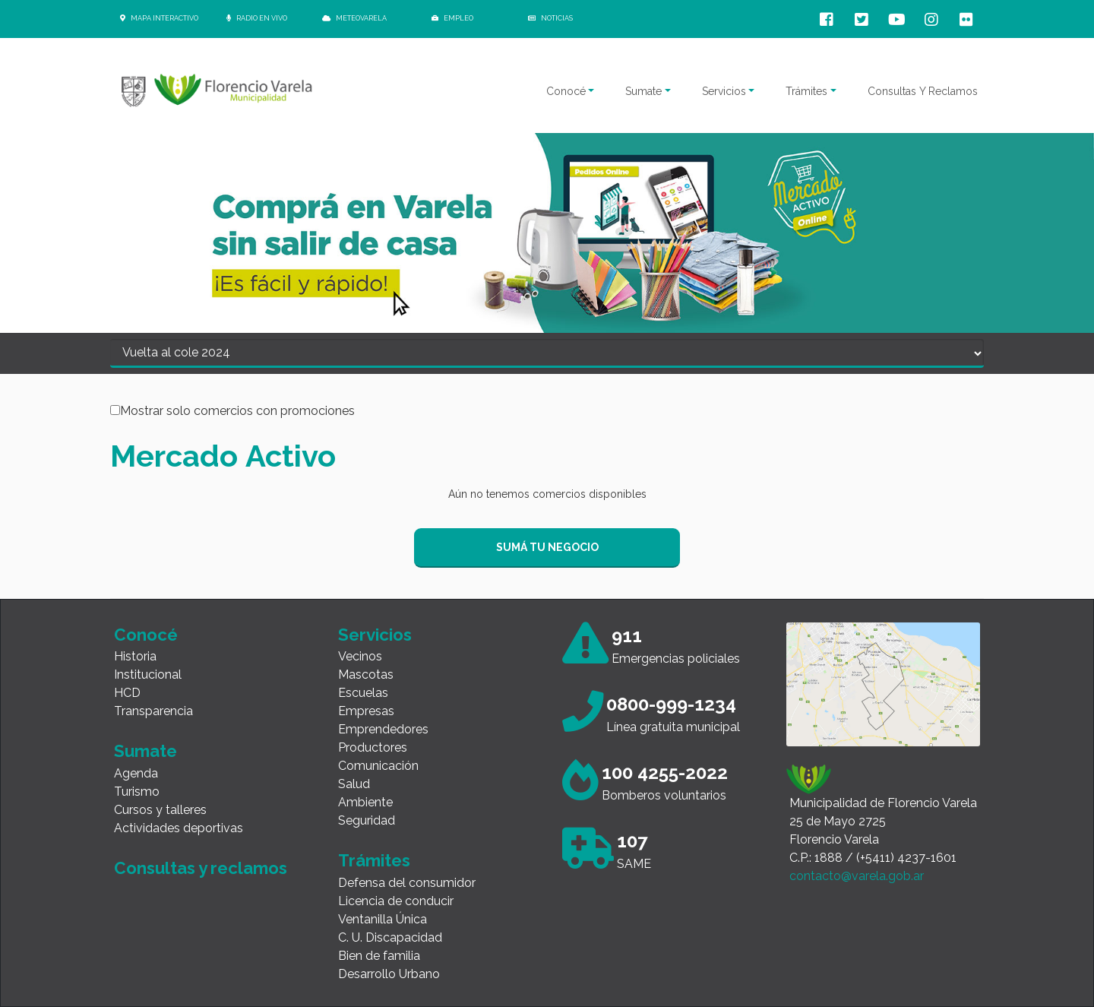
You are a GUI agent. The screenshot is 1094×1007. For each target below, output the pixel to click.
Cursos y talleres (160, 810)
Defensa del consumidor (407, 883)
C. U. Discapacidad (390, 937)
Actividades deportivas (178, 828)
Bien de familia (379, 955)
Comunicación (378, 765)
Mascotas (366, 674)
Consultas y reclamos (200, 868)
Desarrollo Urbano (389, 974)
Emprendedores (383, 729)
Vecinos (360, 656)
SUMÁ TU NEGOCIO (547, 547)
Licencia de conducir (396, 901)
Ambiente (365, 802)
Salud (354, 784)
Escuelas (363, 693)
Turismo (137, 791)
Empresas (366, 711)
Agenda (136, 773)
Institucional (148, 674)
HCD (127, 693)
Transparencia (153, 711)
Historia (135, 656)
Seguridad (366, 820)
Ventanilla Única (382, 919)
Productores (372, 747)
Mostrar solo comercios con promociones (237, 411)
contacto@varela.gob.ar (856, 876)
